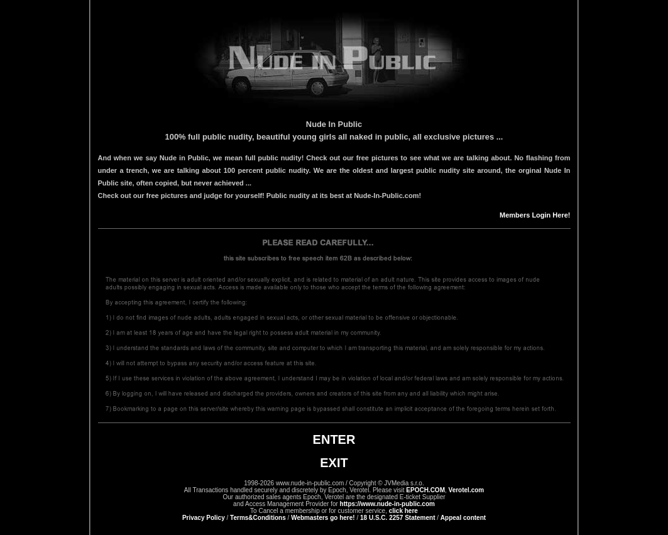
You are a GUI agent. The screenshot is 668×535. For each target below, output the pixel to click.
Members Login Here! (535, 215)
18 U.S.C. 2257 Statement (397, 517)
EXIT (334, 463)
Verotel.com (467, 490)
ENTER (334, 439)
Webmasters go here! (323, 517)
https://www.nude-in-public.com (387, 503)
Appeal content (463, 517)
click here (403, 510)
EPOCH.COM (425, 490)
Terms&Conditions (258, 517)
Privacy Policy (203, 517)
